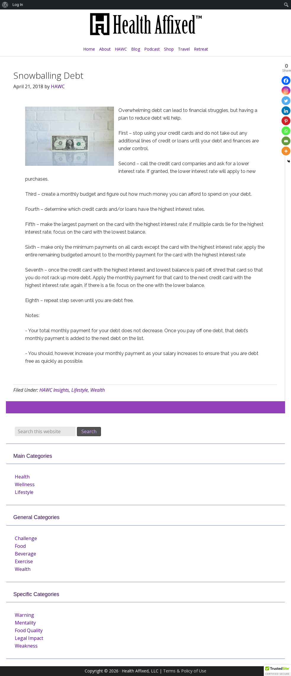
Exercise (24, 561)
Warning (24, 615)
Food (20, 546)
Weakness (26, 646)
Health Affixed (145, 27)
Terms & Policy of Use (184, 671)
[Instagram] (286, 90)
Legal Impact (29, 638)
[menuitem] (5, 4)
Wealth (97, 390)
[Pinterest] (286, 120)
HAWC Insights (54, 390)
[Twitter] (286, 100)
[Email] (286, 141)
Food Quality (29, 630)
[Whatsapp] (286, 130)
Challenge (26, 538)
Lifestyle (79, 390)
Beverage (25, 553)
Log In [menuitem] (17, 4)
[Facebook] (286, 80)
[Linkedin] (286, 110)
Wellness (25, 484)
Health (22, 476)
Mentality (25, 622)
